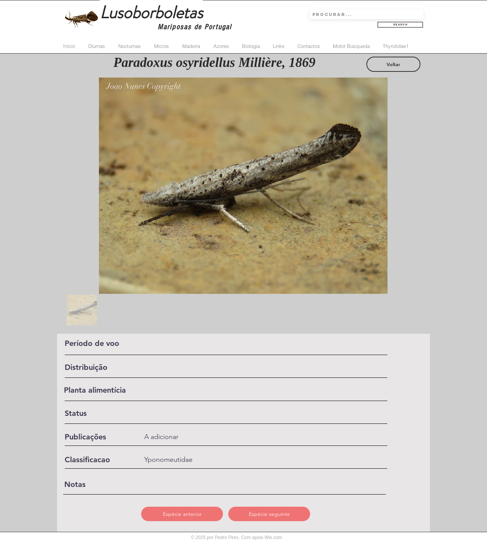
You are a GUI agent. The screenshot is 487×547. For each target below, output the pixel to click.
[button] (182, 514)
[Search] (400, 25)
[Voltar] (393, 64)
